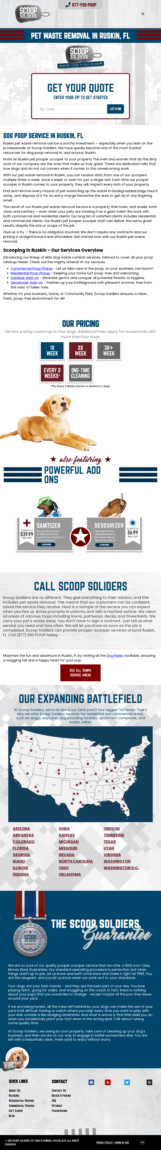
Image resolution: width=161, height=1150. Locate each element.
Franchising (59, 1110)
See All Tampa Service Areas (80, 672)
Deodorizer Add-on (27, 282)
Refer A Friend (61, 1095)
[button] (143, 14)
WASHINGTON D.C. (121, 867)
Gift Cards (16, 1110)
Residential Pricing (21, 1100)
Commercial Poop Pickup (32, 268)
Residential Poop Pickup (30, 273)
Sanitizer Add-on (25, 277)
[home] (68, 14)
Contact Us (59, 1090)
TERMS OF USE (121, 1142)
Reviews (14, 1095)
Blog (12, 1115)
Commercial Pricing (21, 1105)
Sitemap (57, 1105)
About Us (14, 1090)
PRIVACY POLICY (104, 1142)
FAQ (54, 1100)
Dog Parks (114, 655)
